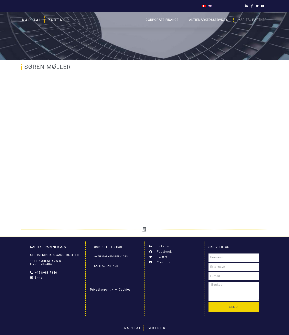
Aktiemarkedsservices (208, 19)
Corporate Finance (162, 19)
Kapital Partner (253, 19)
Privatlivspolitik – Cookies (110, 289)
